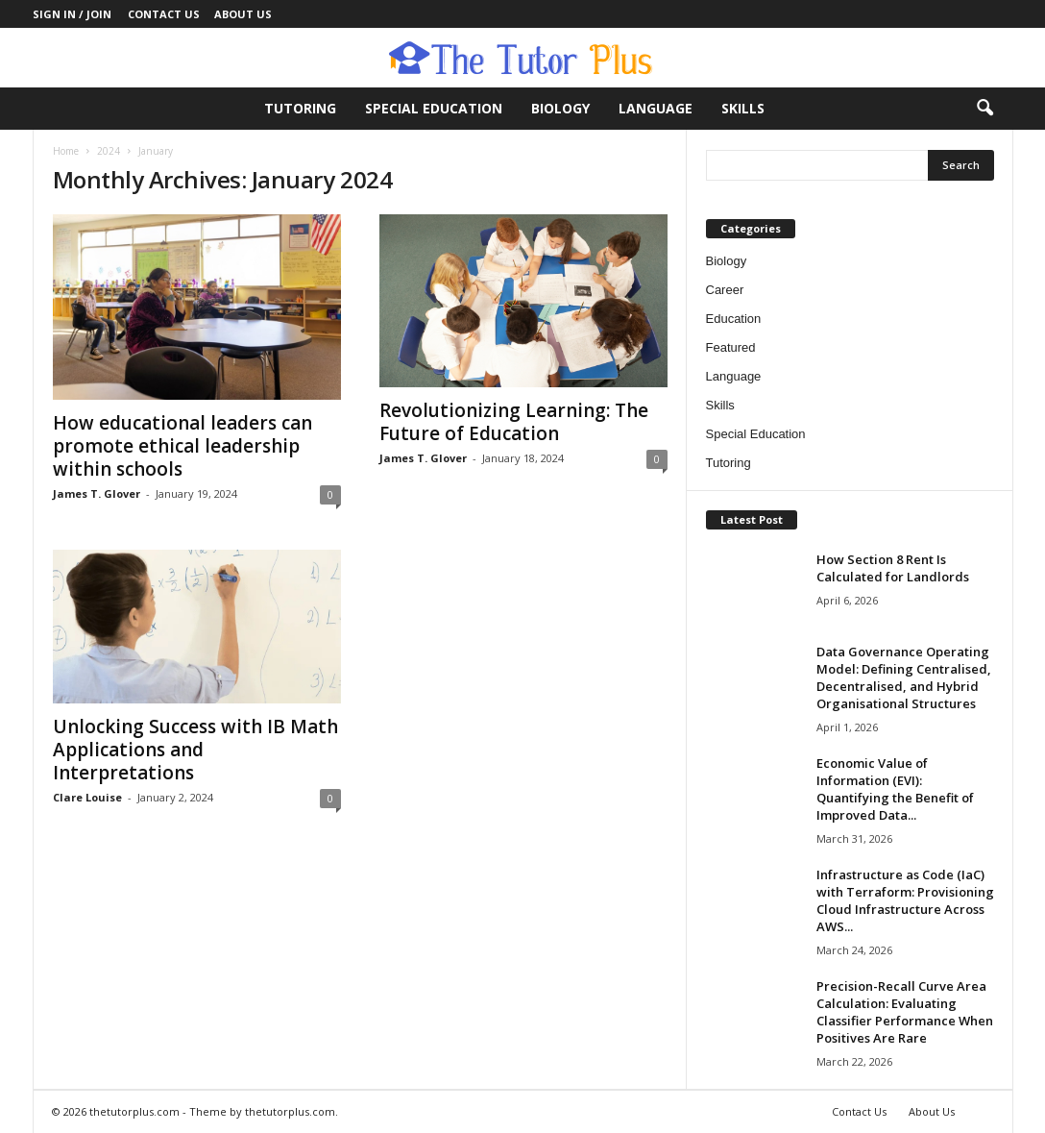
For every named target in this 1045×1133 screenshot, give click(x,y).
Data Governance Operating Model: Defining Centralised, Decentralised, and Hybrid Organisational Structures (903, 677)
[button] (984, 108)
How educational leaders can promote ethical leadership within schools (182, 445)
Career (725, 290)
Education (734, 318)
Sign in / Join (72, 14)
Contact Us (164, 14)
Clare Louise (87, 797)
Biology (560, 108)
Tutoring (300, 108)
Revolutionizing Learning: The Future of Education (513, 422)
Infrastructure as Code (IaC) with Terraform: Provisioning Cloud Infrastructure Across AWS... (905, 900)
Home (66, 151)
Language (656, 108)
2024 (108, 151)
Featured (731, 347)
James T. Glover (96, 493)
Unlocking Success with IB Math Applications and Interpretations (195, 749)
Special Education (433, 108)
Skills (743, 108)
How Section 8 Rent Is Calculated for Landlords (892, 568)
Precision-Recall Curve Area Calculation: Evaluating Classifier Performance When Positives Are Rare (904, 1012)
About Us (243, 14)
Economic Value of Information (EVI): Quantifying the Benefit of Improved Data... (895, 789)
